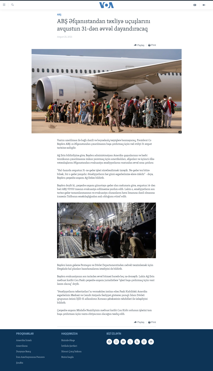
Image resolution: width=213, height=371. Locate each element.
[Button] (139, 45)
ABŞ (59, 14)
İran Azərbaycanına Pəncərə (30, 357)
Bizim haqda (67, 357)
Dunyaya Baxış (23, 352)
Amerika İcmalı (24, 340)
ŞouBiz (19, 363)
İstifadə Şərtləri (69, 346)
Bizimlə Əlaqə (68, 340)
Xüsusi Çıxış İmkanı (71, 352)
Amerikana (22, 346)
